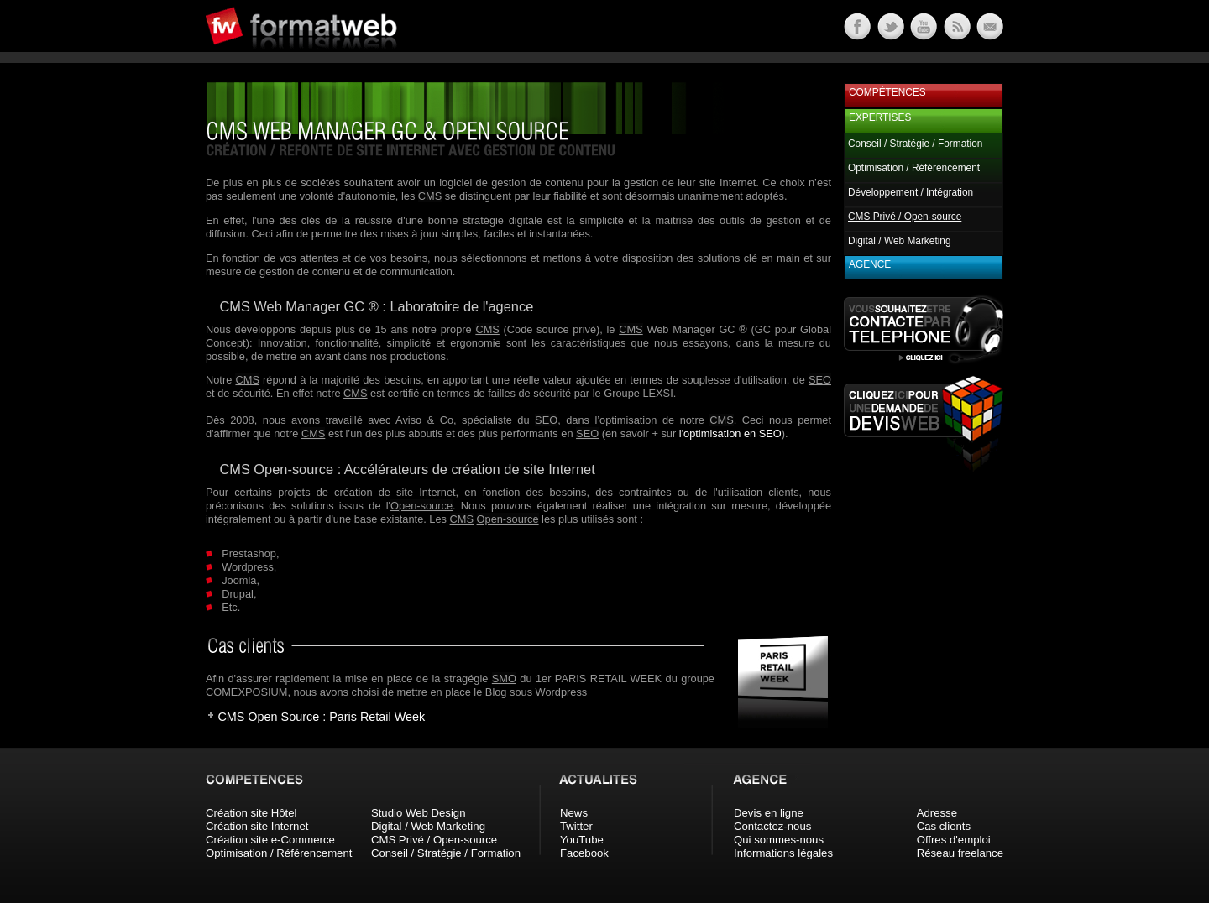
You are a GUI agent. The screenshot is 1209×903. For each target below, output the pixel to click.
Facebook (584, 853)
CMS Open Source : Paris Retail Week (321, 716)
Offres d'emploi (954, 839)
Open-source (421, 505)
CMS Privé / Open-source (434, 839)
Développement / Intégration (910, 192)
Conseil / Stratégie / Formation (915, 143)
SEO (820, 379)
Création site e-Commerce (270, 839)
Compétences (887, 92)
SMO (504, 678)
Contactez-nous (772, 826)
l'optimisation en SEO (730, 433)
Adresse (937, 812)
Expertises (880, 117)
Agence (870, 264)
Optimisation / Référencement (914, 168)
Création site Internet (257, 826)
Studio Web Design (418, 812)
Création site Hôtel (251, 812)
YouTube (582, 839)
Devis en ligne (768, 812)
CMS (430, 196)
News (574, 812)
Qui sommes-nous (779, 839)
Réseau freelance (960, 853)
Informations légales (783, 853)
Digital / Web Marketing (899, 241)
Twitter (576, 826)
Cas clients (944, 826)
